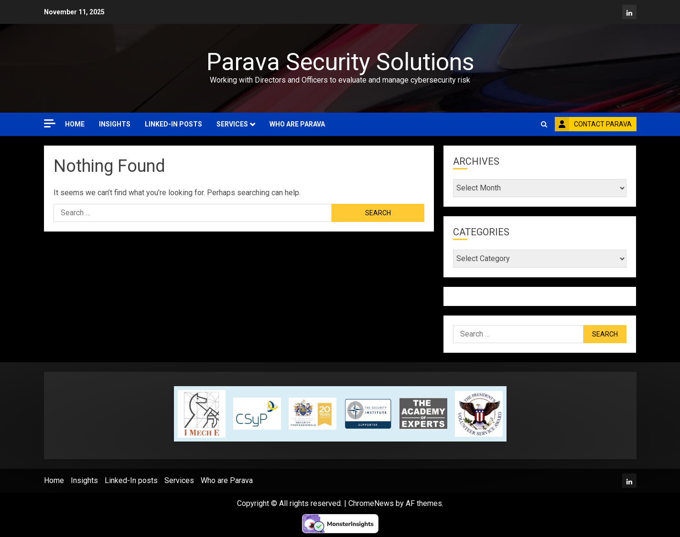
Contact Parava (593, 124)
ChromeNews (371, 503)
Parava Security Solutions (340, 62)
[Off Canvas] (49, 123)
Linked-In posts (173, 124)
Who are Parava (297, 124)
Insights (114, 124)
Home (75, 124)
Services (232, 124)
